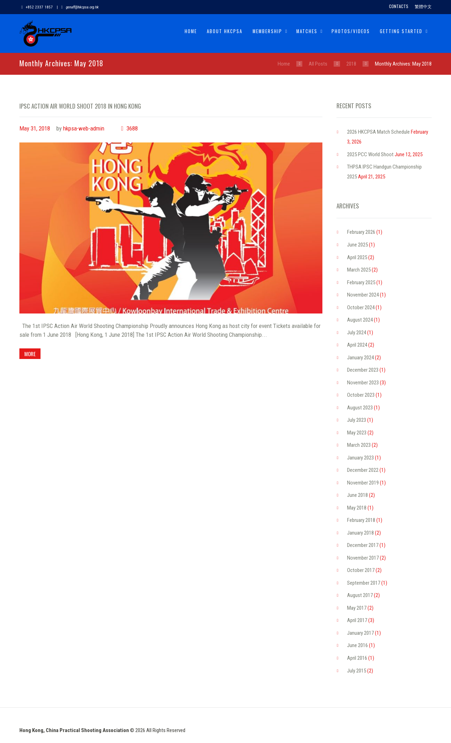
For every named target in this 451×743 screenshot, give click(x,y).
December (362, 370)
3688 (132, 128)
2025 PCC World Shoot (370, 154)
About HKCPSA (224, 31)
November (363, 295)
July (356, 332)
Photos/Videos (351, 31)
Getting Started (401, 31)
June (357, 245)
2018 (351, 64)
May (356, 433)
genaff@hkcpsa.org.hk (82, 7)
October (361, 307)
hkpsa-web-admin (83, 128)
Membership (267, 31)
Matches (306, 31)
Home (191, 31)
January (360, 357)
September (363, 583)
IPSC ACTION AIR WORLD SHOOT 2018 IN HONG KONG (80, 106)
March (359, 270)
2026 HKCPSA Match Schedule (378, 132)
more (30, 353)
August (360, 320)
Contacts (398, 6)
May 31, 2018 (34, 128)
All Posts (318, 64)
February (361, 232)
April (357, 257)
